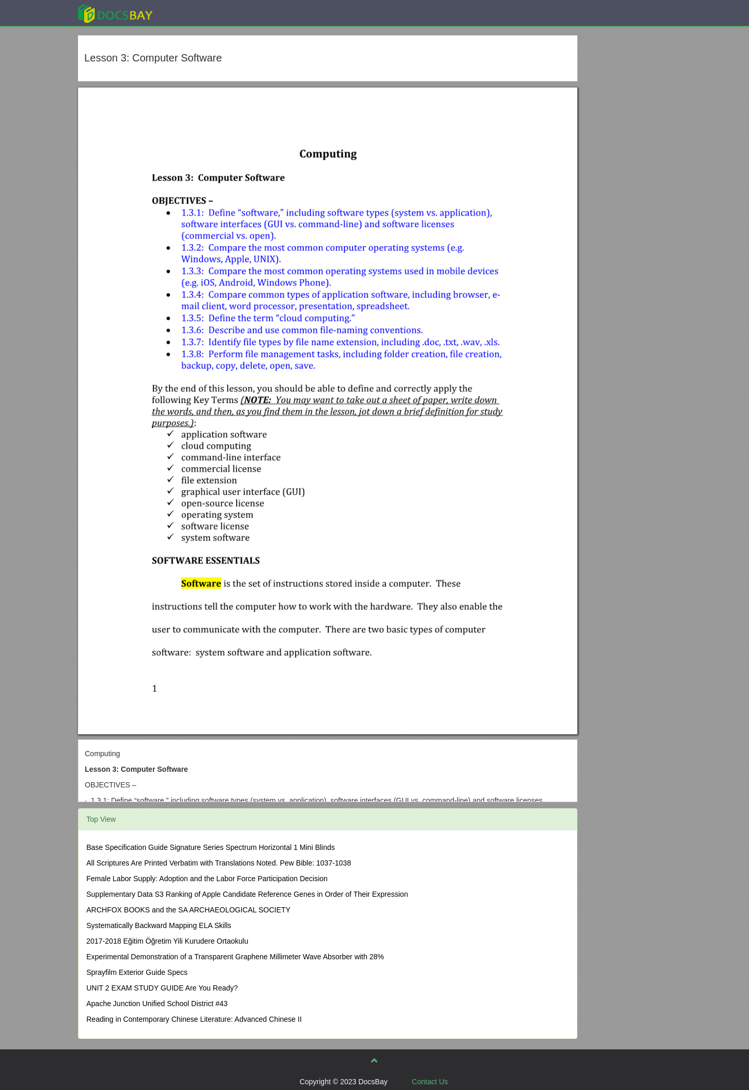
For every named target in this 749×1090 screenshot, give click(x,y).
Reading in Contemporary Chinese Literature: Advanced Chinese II (194, 1019)
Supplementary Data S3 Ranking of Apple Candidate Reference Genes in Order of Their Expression (247, 894)
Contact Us (430, 1082)
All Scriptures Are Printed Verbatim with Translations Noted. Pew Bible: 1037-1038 (218, 863)
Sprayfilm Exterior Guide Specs (137, 972)
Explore (193, 12)
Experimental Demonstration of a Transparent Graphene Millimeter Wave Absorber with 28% (235, 957)
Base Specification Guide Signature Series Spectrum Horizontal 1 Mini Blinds (210, 847)
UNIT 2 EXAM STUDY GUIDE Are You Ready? (162, 988)
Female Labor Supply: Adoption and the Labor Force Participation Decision (207, 878)
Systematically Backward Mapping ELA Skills (158, 925)
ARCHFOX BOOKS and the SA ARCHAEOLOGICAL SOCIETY (188, 910)
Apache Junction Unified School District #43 (157, 1003)
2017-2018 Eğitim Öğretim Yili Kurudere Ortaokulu (167, 941)
